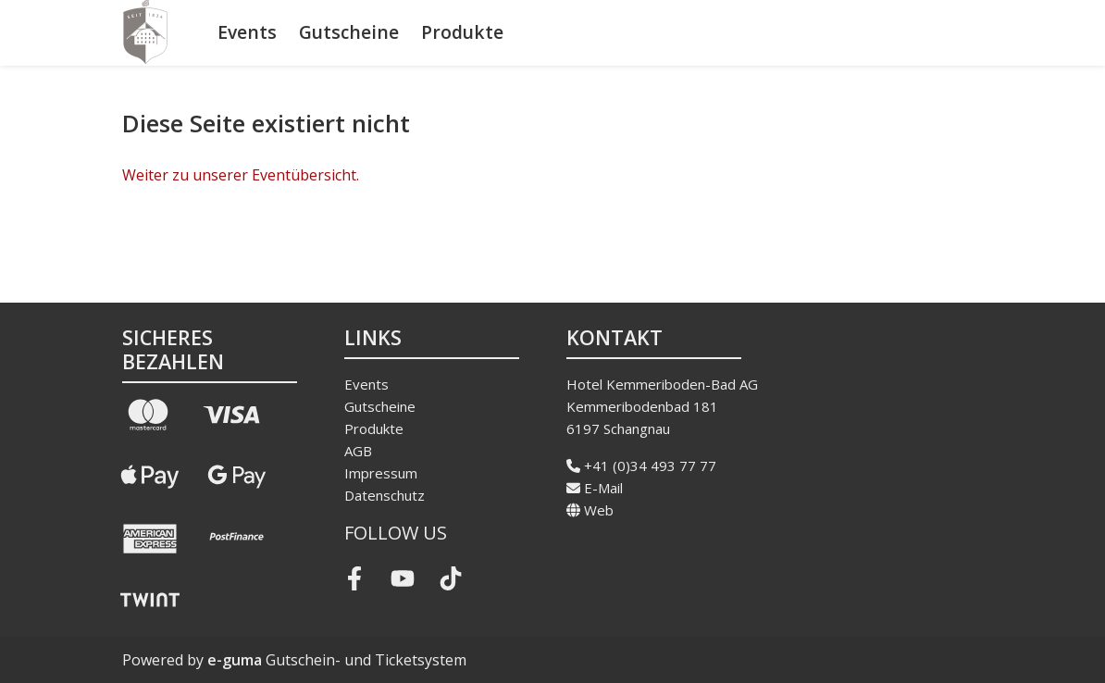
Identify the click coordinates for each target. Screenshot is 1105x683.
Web (590, 510)
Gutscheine (349, 31)
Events (247, 31)
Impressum (380, 473)
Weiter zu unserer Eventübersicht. (240, 175)
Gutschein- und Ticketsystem (336, 660)
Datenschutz (384, 495)
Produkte (462, 31)
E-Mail (594, 487)
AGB (358, 450)
